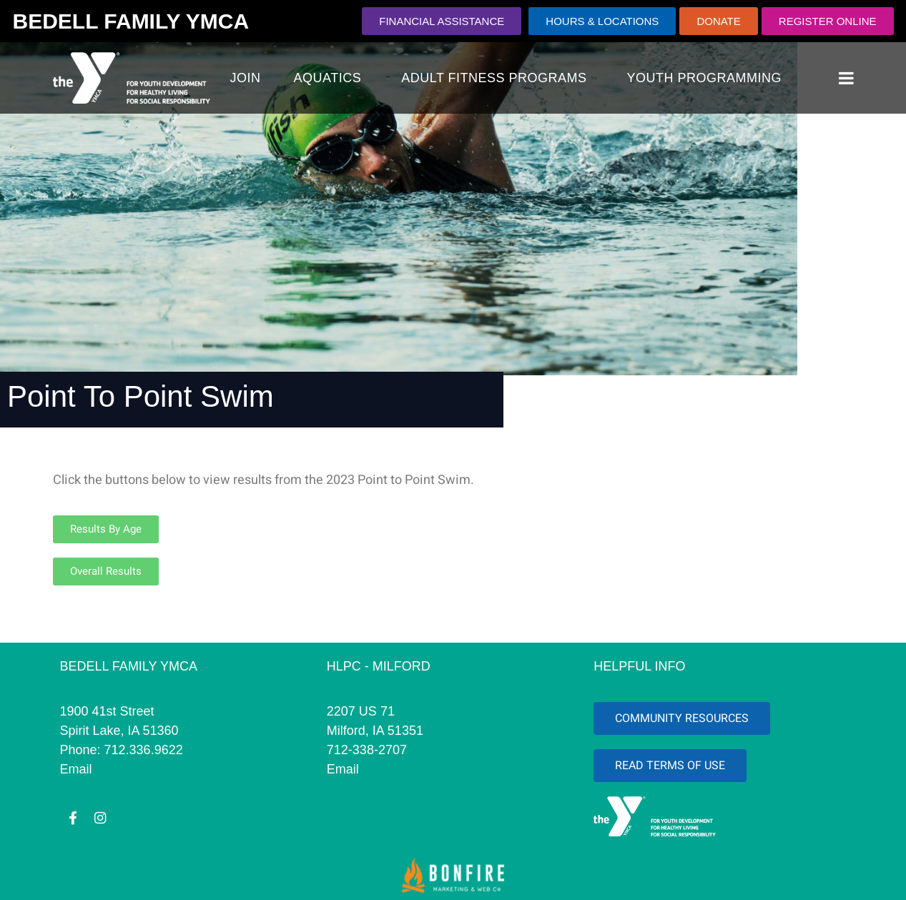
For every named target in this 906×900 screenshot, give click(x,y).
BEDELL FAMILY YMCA (131, 21)
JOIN (245, 78)
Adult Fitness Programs (493, 78)
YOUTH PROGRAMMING (704, 78)
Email (76, 769)
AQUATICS (328, 78)
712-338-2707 (367, 750)
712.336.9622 (143, 750)
